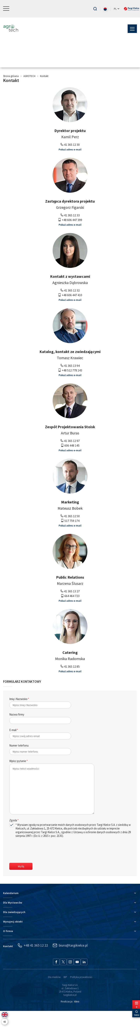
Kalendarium (11, 909)
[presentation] (38, 866)
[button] (6, 8)
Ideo (76, 1017)
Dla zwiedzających (14, 928)
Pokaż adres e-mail (70, 165)
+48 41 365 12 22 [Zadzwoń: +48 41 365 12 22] (33, 961)
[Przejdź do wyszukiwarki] (95, 8)
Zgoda (13, 836)
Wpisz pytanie (17, 777)
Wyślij (21, 882)
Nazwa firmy (16, 730)
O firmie (8, 947)
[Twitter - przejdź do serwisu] (63, 978)
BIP (65, 993)
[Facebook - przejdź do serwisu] (56, 978)
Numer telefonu (19, 761)
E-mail (12, 746)
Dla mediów (54, 993)
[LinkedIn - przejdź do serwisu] (84, 978)
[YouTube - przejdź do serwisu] (77, 978)
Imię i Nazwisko (18, 715)
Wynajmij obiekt (13, 937)
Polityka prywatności (81, 993)
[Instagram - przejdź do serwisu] (70, 978)
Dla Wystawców (12, 918)
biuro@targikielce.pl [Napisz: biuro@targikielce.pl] (70, 961)
